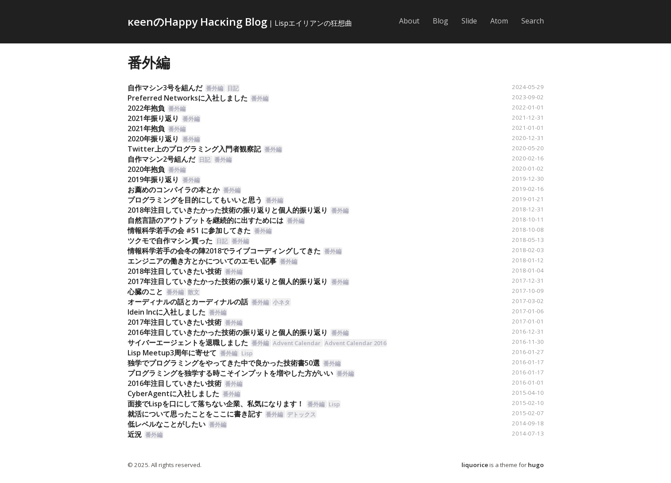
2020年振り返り (153, 139)
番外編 (149, 62)
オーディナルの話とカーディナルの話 (188, 302)
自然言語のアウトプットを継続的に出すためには (205, 220)
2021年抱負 (146, 128)
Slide (469, 21)
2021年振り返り (153, 118)
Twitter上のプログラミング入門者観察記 (194, 149)
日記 (233, 88)
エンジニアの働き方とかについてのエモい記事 (202, 261)
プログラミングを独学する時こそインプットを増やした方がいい (230, 373)
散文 (193, 292)
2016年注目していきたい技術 (174, 383)
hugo (536, 465)
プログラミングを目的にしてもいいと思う (195, 200)
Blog (440, 21)
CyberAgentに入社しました (173, 393)
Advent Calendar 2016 (355, 343)
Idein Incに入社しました (167, 312)
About (409, 21)
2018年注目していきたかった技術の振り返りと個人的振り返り (228, 210)
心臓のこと (145, 291)
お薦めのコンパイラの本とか (174, 190)
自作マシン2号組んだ (161, 159)
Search (532, 21)
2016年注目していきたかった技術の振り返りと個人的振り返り (228, 332)
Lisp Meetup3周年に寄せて (172, 353)
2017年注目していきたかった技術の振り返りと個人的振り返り (228, 281)
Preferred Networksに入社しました (188, 98)
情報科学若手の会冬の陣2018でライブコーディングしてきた (224, 251)
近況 (135, 434)
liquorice (475, 465)
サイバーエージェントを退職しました (188, 342)
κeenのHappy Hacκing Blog (197, 21)
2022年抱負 (146, 108)
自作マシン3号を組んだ (165, 88)
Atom (499, 21)
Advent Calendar (297, 343)
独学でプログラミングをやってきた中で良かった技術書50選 (224, 363)
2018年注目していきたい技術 (174, 271)
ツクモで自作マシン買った (170, 240)
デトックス (301, 414)
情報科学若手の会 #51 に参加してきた (189, 230)
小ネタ (281, 302)
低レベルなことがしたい (167, 424)
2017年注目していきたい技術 (174, 322)
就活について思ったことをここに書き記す (195, 414)
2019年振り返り (153, 179)
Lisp (246, 353)
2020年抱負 (146, 169)
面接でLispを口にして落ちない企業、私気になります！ (216, 404)
